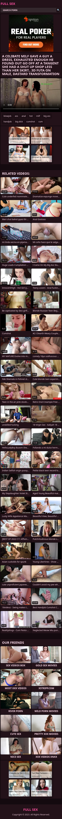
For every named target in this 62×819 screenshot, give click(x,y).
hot (31, 116)
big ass (47, 116)
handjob (8, 121)
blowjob (7, 116)
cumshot (30, 121)
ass (16, 116)
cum (41, 121)
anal (24, 116)
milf (38, 116)
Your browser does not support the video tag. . (31, 95)
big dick (19, 121)
